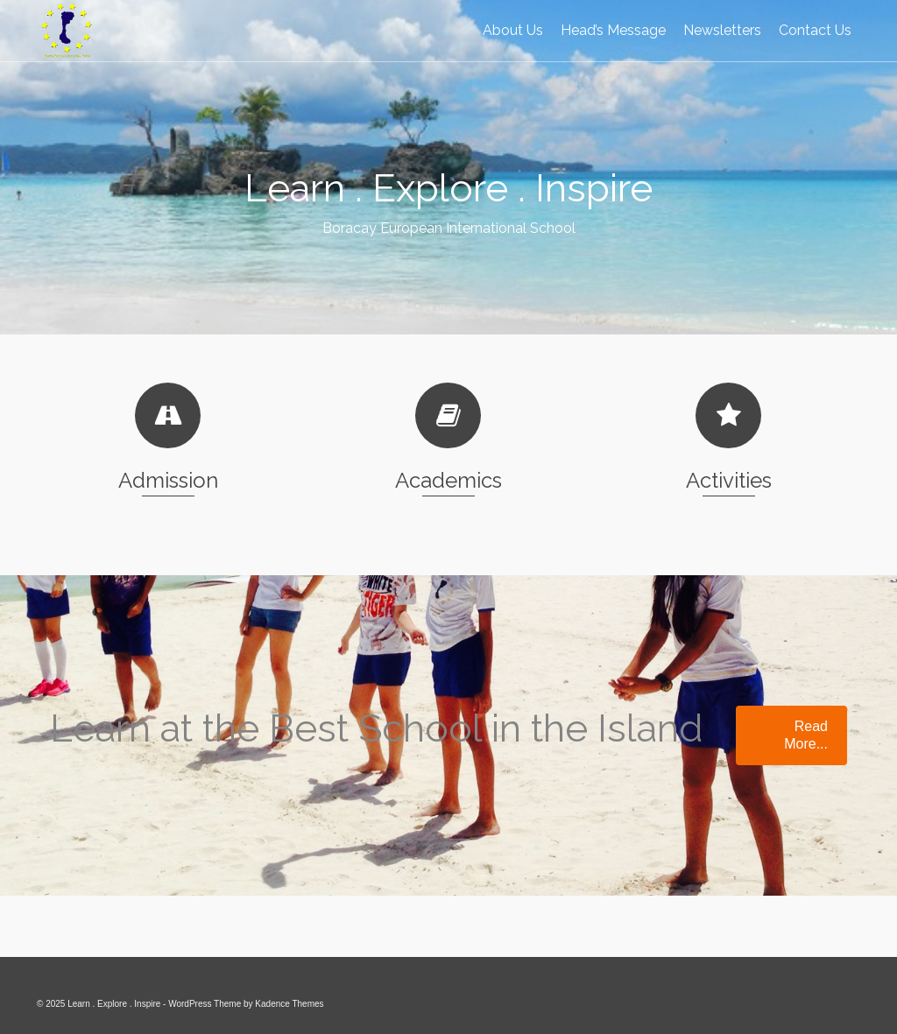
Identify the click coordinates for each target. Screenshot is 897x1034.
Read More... (806, 735)
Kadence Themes (289, 1004)
